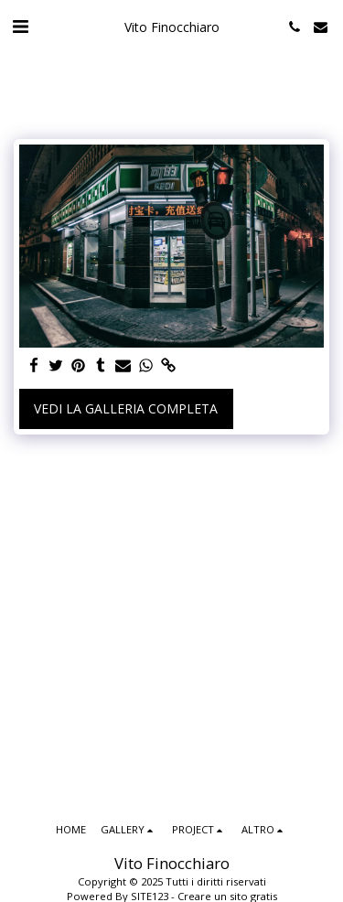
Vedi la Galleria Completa (126, 408)
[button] (20, 26)
